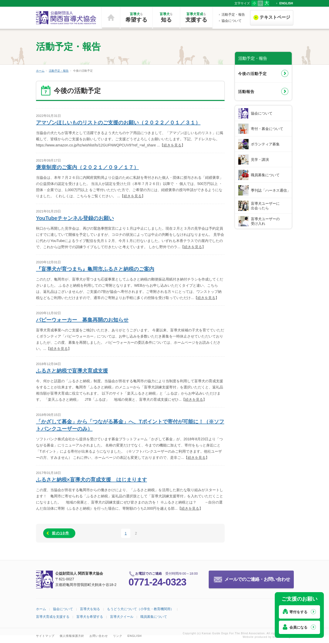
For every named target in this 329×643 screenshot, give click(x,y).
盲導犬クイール (121, 617)
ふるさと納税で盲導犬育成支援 (72, 371)
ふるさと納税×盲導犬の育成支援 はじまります (91, 479)
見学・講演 (260, 159)
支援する (196, 17)
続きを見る (172, 145)
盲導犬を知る (90, 609)
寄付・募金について (267, 129)
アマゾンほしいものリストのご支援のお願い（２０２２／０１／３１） (118, 122)
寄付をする (298, 612)
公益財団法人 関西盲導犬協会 (66, 17)
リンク (117, 635)
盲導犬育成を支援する (52, 617)
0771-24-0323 (157, 582)
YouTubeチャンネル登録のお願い (75, 218)
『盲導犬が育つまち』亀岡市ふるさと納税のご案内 (95, 269)
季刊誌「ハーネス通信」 (270, 190)
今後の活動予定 (252, 73)
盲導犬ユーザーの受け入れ (265, 221)
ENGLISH (286, 3)
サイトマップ (45, 635)
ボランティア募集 (265, 144)
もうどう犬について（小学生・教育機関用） (140, 609)
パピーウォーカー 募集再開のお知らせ (82, 320)
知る (166, 17)
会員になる (298, 627)
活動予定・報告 (233, 14)
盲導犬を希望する (89, 617)
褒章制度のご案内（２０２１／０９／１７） (87, 167)
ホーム (111, 18)
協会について (232, 21)
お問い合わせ (98, 635)
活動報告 (246, 91)
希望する (136, 17)
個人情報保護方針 (72, 635)
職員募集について (265, 175)
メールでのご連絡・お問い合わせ (257, 579)
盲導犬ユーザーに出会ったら (265, 205)
